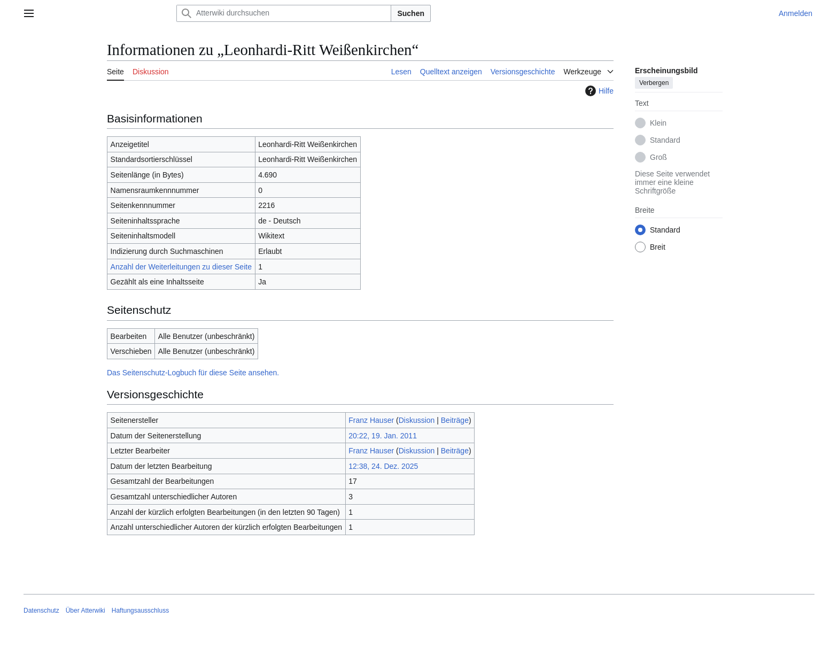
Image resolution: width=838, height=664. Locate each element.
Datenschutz (41, 610)
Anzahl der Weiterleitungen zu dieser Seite (181, 266)
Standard (665, 140)
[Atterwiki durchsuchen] (283, 13)
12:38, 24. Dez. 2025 (383, 466)
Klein (658, 123)
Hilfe (598, 91)
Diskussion (417, 420)
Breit (657, 247)
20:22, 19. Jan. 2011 (382, 435)
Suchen (410, 13)
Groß (658, 157)
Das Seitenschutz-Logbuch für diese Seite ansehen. (193, 372)
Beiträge (455, 420)
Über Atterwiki (85, 610)
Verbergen (654, 83)
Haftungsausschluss (140, 610)
